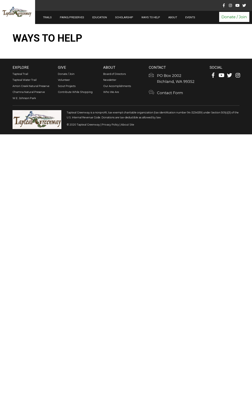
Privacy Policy (110, 124)
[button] (233, 17)
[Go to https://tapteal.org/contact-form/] (178, 93)
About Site (127, 124)
